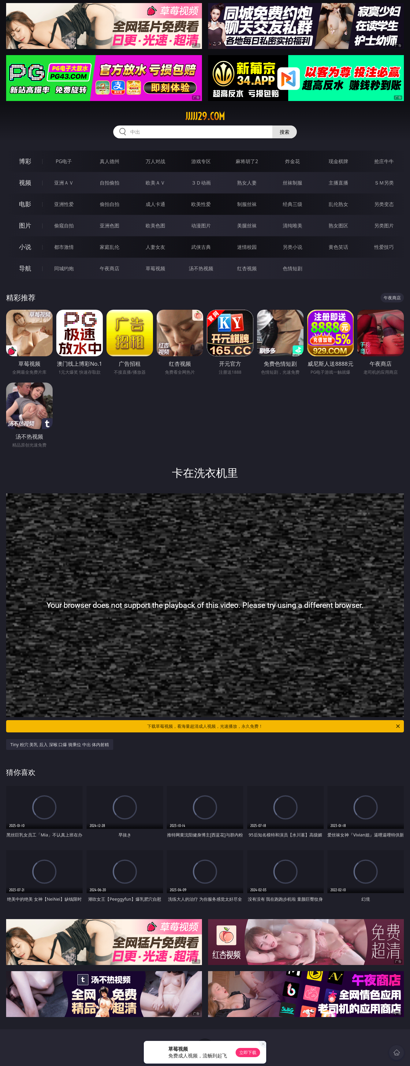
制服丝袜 (247, 204)
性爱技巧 (384, 247)
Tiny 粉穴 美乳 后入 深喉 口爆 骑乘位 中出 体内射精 (59, 744)
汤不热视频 (201, 268)
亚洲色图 (109, 225)
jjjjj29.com (205, 116)
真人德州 (109, 161)
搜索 (284, 132)
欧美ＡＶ (155, 182)
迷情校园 (247, 247)
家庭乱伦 (109, 247)
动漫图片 (201, 225)
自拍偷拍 (109, 182)
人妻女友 (155, 247)
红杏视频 (247, 268)
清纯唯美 (292, 225)
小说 (25, 247)
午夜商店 (109, 268)
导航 (25, 268)
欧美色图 (155, 225)
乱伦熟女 (338, 204)
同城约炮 (64, 268)
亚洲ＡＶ (64, 182)
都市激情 (64, 247)
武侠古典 (201, 247)
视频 (25, 182)
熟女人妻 (247, 182)
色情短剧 (292, 268)
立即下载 (247, 1052)
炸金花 (292, 161)
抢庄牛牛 (384, 161)
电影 (25, 204)
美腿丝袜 (247, 225)
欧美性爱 (201, 204)
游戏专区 (201, 161)
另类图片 (384, 225)
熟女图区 (338, 225)
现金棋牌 (338, 161)
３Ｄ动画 (201, 182)
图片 (25, 225)
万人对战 (155, 161)
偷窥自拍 (64, 225)
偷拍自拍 (109, 204)
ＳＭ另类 (384, 182)
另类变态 (384, 204)
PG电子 (64, 161)
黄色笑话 (338, 247)
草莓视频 (155, 268)
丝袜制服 (292, 182)
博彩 (25, 161)
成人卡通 (155, 204)
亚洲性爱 (64, 204)
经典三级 (292, 204)
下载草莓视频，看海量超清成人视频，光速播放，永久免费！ (274, 726)
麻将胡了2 (247, 161)
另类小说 (292, 247)
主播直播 (338, 182)
